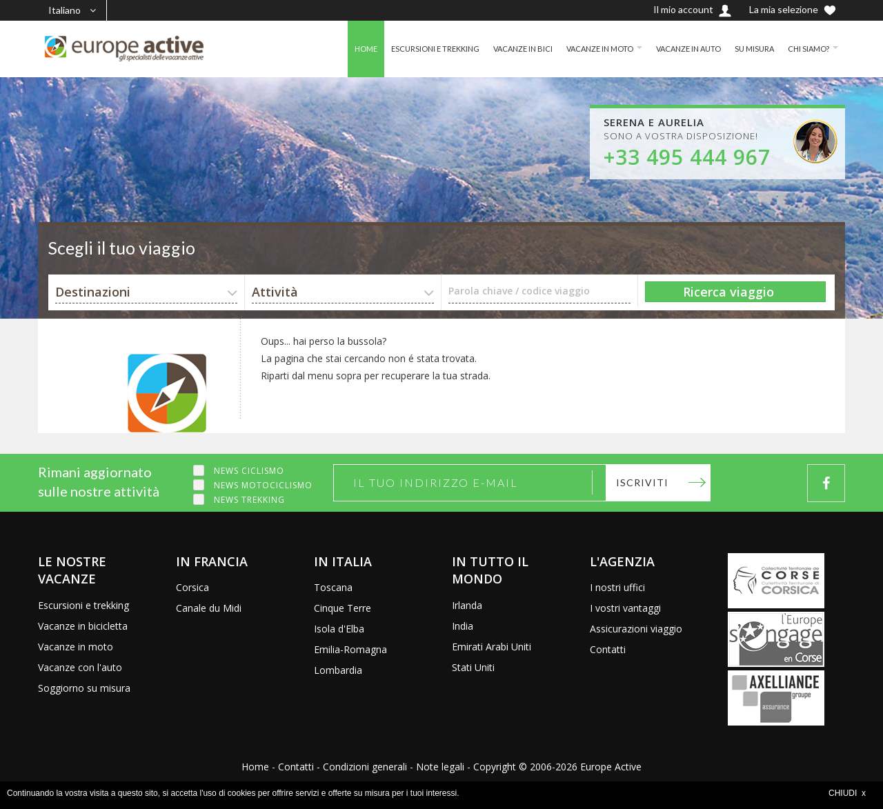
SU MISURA (749, 48)
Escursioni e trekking (83, 605)
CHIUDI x (847, 793)
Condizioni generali (365, 766)
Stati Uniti (473, 667)
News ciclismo (249, 471)
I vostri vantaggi (625, 608)
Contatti (608, 649)
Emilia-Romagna (350, 649)
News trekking (249, 500)
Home (255, 766)
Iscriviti (642, 482)
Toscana (333, 587)
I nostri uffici (617, 587)
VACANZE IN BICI (502, 48)
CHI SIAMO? (806, 48)
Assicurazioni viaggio (636, 628)
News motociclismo (263, 485)
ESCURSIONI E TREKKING (409, 48)
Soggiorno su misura (84, 688)
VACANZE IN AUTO (679, 48)
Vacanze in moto (75, 646)
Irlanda (467, 605)
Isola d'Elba (339, 628)
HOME (335, 48)
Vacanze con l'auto (80, 667)
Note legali (440, 766)
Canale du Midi (208, 608)
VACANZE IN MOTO (584, 48)
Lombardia (338, 670)
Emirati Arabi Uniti (491, 646)
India (462, 625)
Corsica (192, 587)
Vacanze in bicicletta (83, 625)
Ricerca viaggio (728, 291)
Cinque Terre (342, 608)
